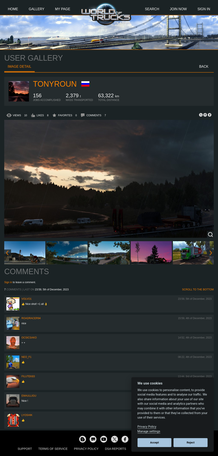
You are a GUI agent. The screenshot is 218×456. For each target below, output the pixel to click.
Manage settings (149, 431)
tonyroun (55, 84)
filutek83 (28, 376)
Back (203, 66)
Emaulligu (29, 395)
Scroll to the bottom (198, 289)
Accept (154, 442)
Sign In (203, 9)
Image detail (19, 66)
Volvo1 (27, 298)
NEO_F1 (27, 357)
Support (25, 448)
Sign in (8, 282)
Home (13, 9)
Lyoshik (27, 415)
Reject (191, 442)
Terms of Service (52, 448)
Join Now (178, 9)
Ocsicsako (29, 337)
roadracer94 (31, 318)
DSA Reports (115, 448)
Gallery (36, 9)
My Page (62, 9)
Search (152, 9)
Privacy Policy (86, 448)
